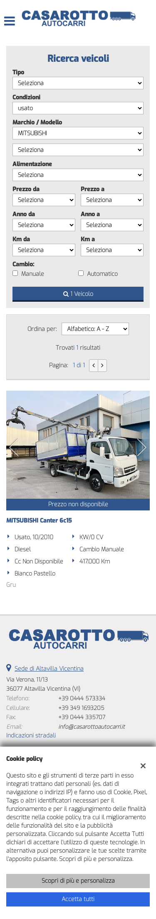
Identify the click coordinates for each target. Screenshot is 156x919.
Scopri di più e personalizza (78, 881)
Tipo (18, 72)
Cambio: (23, 264)
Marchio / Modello (37, 122)
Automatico (102, 274)
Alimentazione (32, 164)
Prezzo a (92, 189)
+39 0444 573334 (81, 698)
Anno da (23, 214)
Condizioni (26, 97)
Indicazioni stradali (31, 736)
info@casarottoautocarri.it (91, 726)
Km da (21, 239)
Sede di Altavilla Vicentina (49, 669)
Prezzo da (26, 189)
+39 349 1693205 (81, 708)
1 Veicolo (78, 294)
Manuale (33, 274)
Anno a (90, 214)
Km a (88, 239)
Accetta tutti (78, 899)
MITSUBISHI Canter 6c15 (39, 521)
